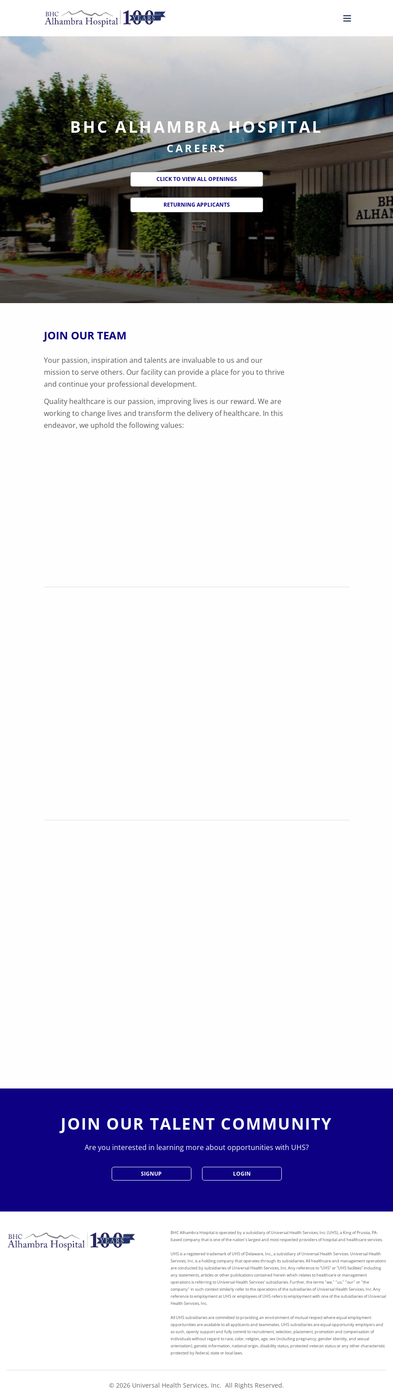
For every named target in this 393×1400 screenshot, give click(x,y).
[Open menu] (344, 18)
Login (242, 1173)
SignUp (151, 1173)
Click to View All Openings (196, 179)
